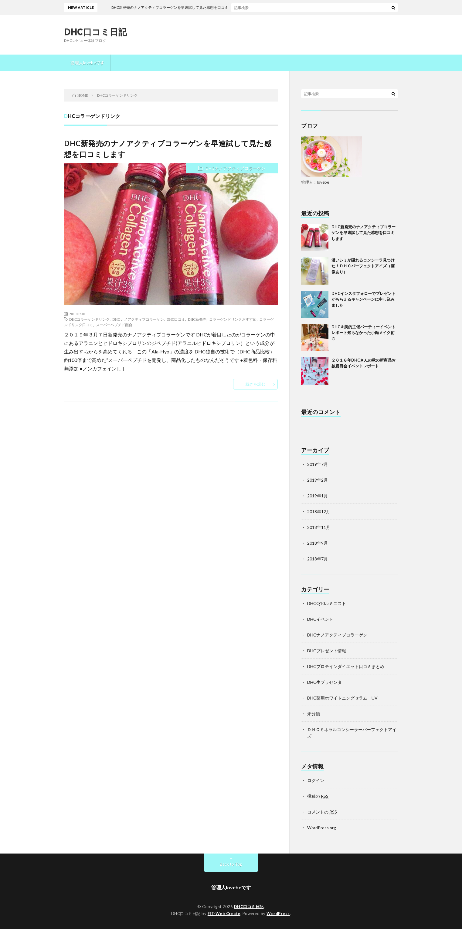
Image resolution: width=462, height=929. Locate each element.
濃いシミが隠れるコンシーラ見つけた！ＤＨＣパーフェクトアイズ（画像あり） (363, 266)
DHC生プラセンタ (324, 682)
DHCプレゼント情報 (326, 650)
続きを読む (255, 384)
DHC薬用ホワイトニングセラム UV (342, 697)
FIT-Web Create (224, 913)
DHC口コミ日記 (95, 31)
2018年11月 (318, 527)
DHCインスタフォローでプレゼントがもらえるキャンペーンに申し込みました (363, 299)
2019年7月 (317, 464)
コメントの (322, 811)
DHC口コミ (176, 319)
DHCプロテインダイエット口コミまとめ (345, 666)
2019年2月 (317, 480)
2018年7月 (317, 558)
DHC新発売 (197, 319)
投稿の (317, 796)
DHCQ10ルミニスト (326, 603)
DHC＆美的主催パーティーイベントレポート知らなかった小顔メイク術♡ (363, 332)
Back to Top (231, 864)
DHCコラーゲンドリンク (89, 319)
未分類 (313, 713)
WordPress (278, 913)
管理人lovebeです (87, 62)
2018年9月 (317, 543)
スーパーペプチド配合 (114, 324)
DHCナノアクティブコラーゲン (236, 168)
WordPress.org (321, 827)
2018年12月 (318, 511)
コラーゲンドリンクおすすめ (232, 319)
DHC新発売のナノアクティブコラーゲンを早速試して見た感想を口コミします (363, 232)
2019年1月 (317, 495)
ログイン (315, 780)
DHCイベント (320, 619)
